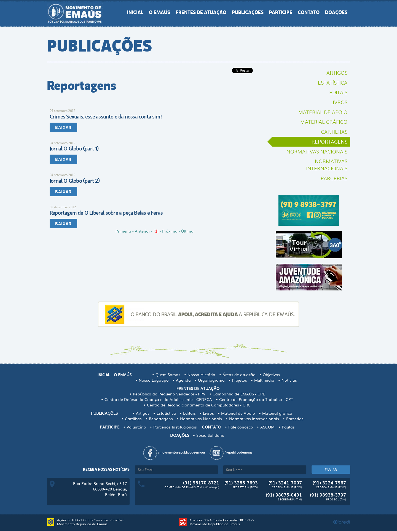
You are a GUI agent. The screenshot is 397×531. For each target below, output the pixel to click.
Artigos (336, 72)
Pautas (288, 427)
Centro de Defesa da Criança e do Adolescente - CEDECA (158, 399)
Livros (338, 102)
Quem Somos (167, 374)
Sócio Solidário (210, 435)
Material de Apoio (322, 111)
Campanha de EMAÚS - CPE (239, 394)
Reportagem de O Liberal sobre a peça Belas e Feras (106, 212)
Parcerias (334, 178)
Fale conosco (240, 427)
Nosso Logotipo (154, 380)
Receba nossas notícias (106, 469)
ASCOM (267, 427)
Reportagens (329, 141)
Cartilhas (334, 131)
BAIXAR (63, 127)
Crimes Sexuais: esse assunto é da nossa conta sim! (106, 116)
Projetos (239, 380)
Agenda (183, 380)
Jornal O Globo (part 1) (74, 148)
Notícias (289, 380)
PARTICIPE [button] (280, 12)
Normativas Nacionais (316, 151)
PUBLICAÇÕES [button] (248, 12)
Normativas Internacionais (326, 164)
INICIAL (135, 12)
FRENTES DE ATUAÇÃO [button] (201, 12)
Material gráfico (323, 121)
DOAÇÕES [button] (336, 12)
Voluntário (136, 427)
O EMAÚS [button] (159, 12)
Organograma (211, 380)
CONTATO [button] (309, 12)
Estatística (332, 82)
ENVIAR (331, 469)
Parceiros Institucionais (175, 427)
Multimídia (264, 380)
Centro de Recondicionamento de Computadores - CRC (199, 405)
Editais (338, 92)
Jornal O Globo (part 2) (75, 180)
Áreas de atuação (239, 374)
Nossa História (201, 374)
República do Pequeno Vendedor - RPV (169, 394)
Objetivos (271, 374)
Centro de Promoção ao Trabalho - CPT (256, 399)
